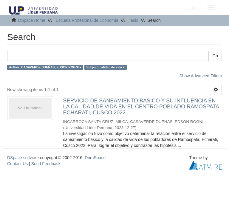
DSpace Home (31, 20)
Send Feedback (46, 163)
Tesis (133, 20)
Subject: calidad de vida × (105, 67)
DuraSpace (95, 157)
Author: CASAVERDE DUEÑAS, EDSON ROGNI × (45, 67)
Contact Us (17, 163)
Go (215, 55)
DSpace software (23, 157)
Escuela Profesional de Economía (87, 20)
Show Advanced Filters (201, 75)
